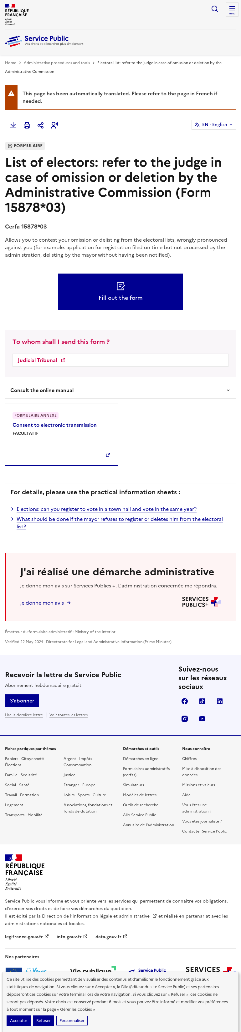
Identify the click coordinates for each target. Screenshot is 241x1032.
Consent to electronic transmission (55, 425)
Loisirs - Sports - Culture (85, 795)
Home (10, 63)
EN (214, 124)
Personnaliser (72, 1021)
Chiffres (189, 759)
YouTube (202, 718)
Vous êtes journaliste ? (202, 821)
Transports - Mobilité (24, 815)
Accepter (18, 1021)
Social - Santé (17, 785)
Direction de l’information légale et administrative (99, 916)
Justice (69, 775)
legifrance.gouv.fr (27, 937)
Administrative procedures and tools (57, 63)
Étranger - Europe (79, 785)
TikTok (202, 701)
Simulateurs (133, 785)
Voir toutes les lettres (68, 715)
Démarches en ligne (140, 759)
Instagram (184, 718)
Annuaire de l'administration (148, 825)
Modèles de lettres (139, 795)
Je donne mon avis (42, 603)
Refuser (43, 1021)
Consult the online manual (42, 390)
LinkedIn (219, 701)
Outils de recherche (140, 805)
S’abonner (22, 700)
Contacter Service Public (204, 831)
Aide (186, 795)
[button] (54, 125)
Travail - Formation (22, 795)
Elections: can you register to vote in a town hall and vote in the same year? (107, 509)
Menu (232, 13)
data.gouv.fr (111, 937)
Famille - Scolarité (21, 775)
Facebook (184, 701)
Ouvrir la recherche (214, 9)
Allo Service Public (139, 815)
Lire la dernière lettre (24, 715)
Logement (14, 805)
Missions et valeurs (198, 785)
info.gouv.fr (72, 937)
